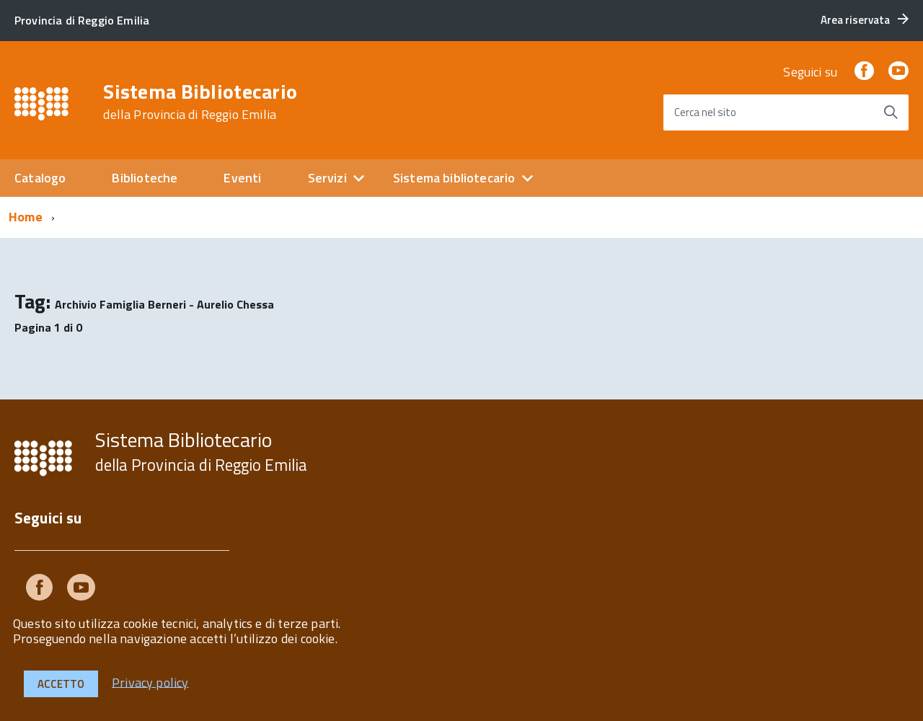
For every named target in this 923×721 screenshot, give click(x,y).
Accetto (60, 684)
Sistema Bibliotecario (200, 101)
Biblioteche (144, 177)
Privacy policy (150, 681)
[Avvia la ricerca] (891, 112)
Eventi (242, 177)
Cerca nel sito (705, 112)
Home (26, 216)
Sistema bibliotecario (454, 177)
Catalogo (40, 177)
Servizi (327, 177)
